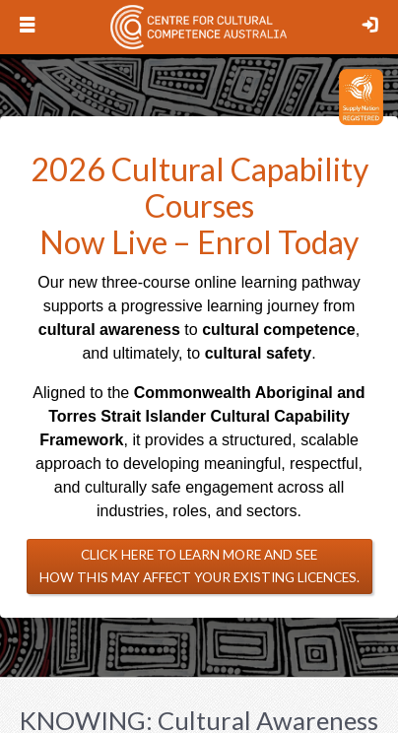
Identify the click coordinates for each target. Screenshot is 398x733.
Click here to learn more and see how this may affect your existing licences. (199, 566)
